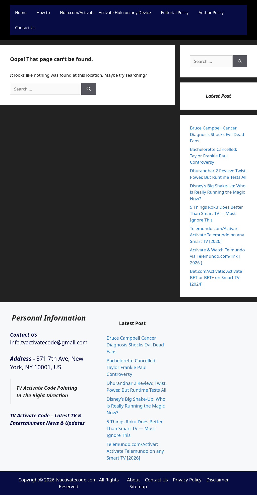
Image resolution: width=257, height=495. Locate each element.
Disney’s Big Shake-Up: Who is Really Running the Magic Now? (217, 192)
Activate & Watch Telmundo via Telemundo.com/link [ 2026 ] (217, 256)
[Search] (88, 89)
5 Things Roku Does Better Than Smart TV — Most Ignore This (216, 213)
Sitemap (138, 486)
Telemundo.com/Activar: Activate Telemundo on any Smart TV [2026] (217, 235)
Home (21, 12)
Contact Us (25, 27)
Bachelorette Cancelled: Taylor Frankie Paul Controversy (213, 155)
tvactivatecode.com (76, 480)
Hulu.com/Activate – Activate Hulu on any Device (105, 12)
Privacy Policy (187, 480)
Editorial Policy (174, 12)
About (133, 480)
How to (43, 12)
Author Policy (211, 12)
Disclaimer (218, 480)
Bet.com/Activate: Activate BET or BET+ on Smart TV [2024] (216, 277)
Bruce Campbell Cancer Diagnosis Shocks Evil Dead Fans (217, 134)
